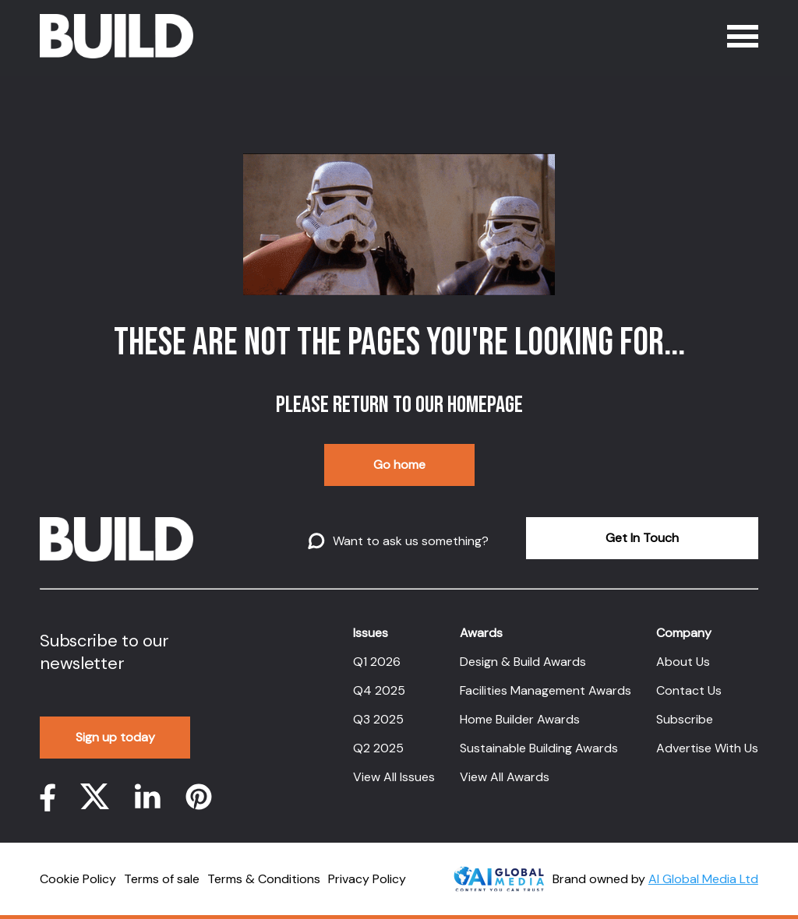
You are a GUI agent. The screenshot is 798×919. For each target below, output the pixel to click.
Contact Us (689, 690)
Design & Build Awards (523, 661)
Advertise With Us (707, 748)
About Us (683, 661)
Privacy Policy (367, 879)
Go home (399, 464)
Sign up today (115, 737)
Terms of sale (162, 879)
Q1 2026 (377, 661)
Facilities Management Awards (545, 690)
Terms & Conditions (263, 879)
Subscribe (684, 719)
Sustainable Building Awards (539, 748)
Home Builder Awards (520, 719)
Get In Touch (642, 538)
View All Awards (504, 777)
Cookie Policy (78, 879)
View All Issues (394, 777)
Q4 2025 (379, 690)
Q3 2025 (378, 719)
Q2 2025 (378, 748)
